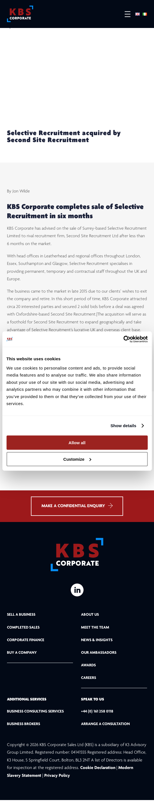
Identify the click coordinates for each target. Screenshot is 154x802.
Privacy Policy (57, 777)
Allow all (77, 442)
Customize (77, 459)
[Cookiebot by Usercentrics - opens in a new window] (123, 339)
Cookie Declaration (98, 770)
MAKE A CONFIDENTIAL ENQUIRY (77, 507)
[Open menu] (124, 14)
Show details (123, 425)
